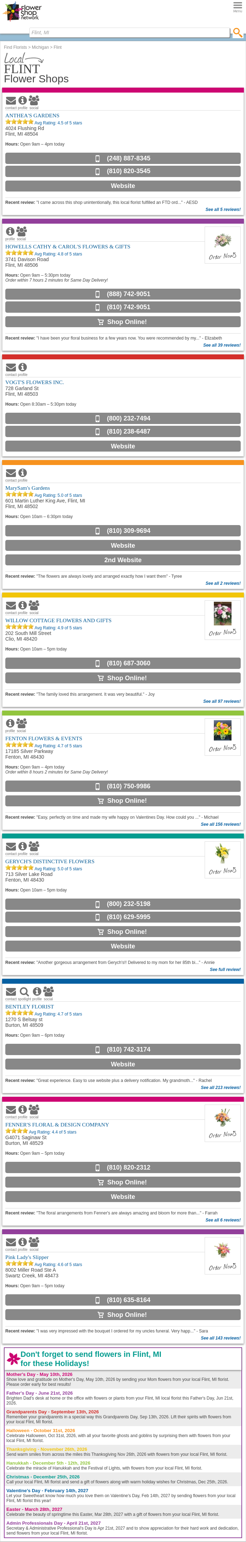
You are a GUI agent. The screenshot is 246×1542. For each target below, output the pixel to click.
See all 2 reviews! (223, 583)
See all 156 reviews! (221, 824)
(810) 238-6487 (128, 431)
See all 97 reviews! (222, 701)
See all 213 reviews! (221, 1087)
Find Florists (15, 47)
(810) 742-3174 (128, 1049)
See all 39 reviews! (222, 345)
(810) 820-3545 (128, 171)
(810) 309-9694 (128, 530)
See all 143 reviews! (221, 1338)
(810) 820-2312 (128, 1167)
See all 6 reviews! (223, 1220)
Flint (58, 47)
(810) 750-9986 (128, 786)
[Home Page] (22, 21)
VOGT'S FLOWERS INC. (34, 382)
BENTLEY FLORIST (29, 1007)
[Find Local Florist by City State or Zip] (129, 32)
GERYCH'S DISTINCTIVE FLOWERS (49, 861)
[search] (238, 32)
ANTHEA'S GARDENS (32, 115)
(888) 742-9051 (128, 294)
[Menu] (237, 7)
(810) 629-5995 (128, 916)
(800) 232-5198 (128, 903)
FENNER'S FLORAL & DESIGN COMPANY (57, 1125)
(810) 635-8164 (128, 1299)
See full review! (225, 969)
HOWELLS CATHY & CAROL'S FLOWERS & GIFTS (67, 246)
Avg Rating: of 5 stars (58, 122)
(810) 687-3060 (128, 663)
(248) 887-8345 (128, 158)
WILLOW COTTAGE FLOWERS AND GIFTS (58, 620)
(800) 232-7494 (128, 418)
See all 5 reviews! (223, 209)
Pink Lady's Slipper (26, 1257)
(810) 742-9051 (128, 307)
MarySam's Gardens (27, 488)
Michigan (40, 47)
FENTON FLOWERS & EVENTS (43, 738)
